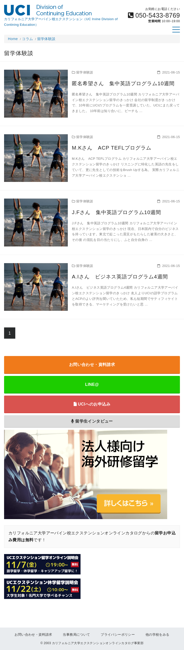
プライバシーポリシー (118, 634)
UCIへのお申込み (92, 404)
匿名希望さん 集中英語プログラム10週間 (118, 82)
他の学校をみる (157, 634)
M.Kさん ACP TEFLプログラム (107, 147)
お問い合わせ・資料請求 (92, 364)
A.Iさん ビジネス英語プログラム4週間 (115, 276)
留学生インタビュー (92, 421)
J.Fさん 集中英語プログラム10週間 (112, 211)
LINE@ (92, 384)
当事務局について (76, 634)
